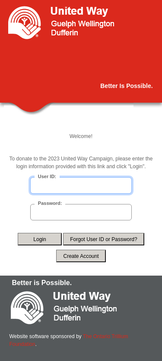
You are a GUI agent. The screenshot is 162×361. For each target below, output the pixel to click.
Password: (50, 203)
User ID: (47, 176)
